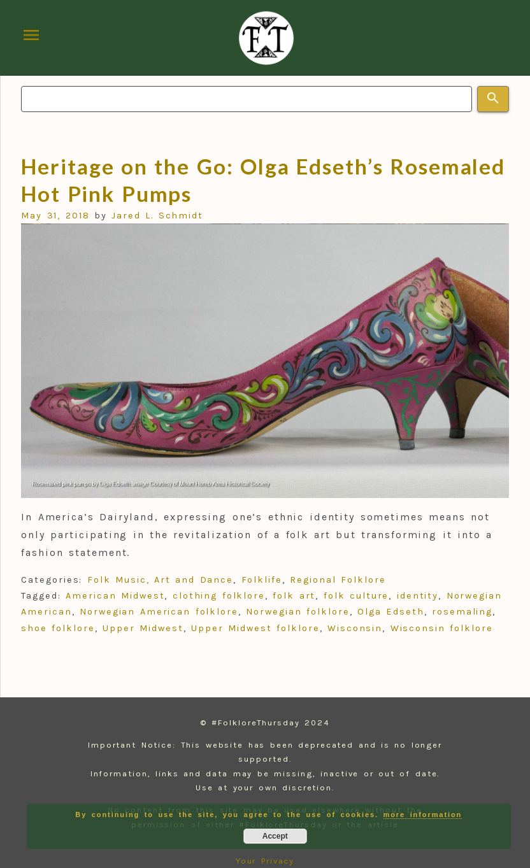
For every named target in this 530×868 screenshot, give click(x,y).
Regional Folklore (337, 579)
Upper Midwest (143, 628)
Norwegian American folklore (159, 611)
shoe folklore (58, 628)
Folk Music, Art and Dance (160, 579)
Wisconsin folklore (441, 628)
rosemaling (462, 611)
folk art (294, 595)
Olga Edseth (390, 611)
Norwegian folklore (297, 611)
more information (422, 814)
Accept (275, 836)
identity (417, 595)
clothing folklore (219, 595)
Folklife (261, 579)
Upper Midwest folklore (255, 628)
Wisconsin (354, 628)
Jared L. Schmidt (157, 215)
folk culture (356, 595)
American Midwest (115, 595)
